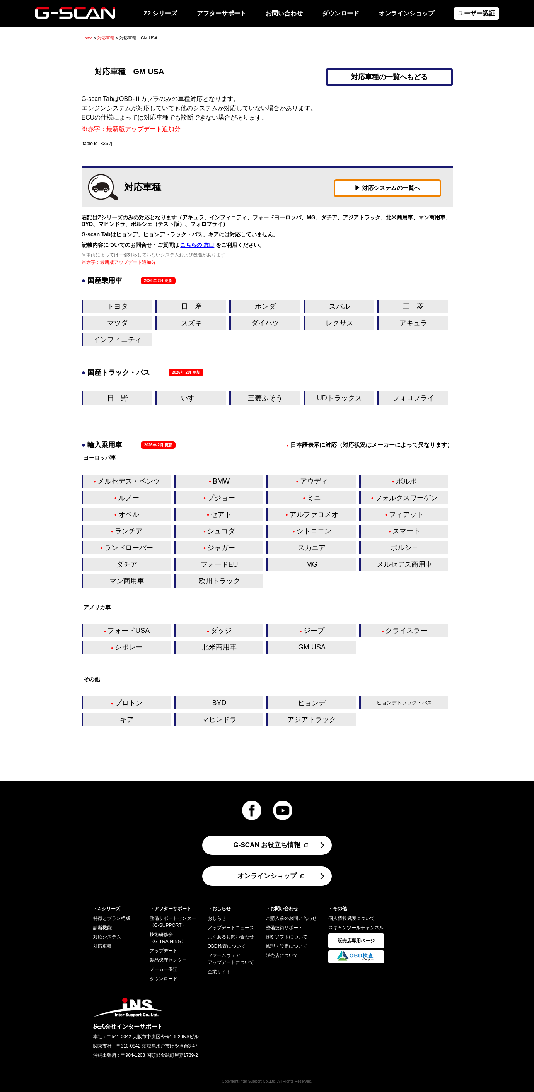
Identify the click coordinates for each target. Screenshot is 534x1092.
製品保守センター (168, 960)
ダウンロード (340, 13)
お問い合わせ (284, 13)
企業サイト (219, 971)
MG (311, 564)
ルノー (128, 498)
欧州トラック (219, 581)
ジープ (314, 630)
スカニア (312, 548)
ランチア (129, 531)
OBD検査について (227, 946)
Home (87, 38)
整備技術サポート (284, 927)
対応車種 (105, 38)
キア (127, 719)
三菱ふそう (265, 398)
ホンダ (265, 306)
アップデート (163, 951)
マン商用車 (126, 581)
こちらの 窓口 (197, 245)
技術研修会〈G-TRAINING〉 (168, 938)
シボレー (129, 647)
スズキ (191, 323)
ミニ (314, 498)
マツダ (117, 323)
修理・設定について (286, 946)
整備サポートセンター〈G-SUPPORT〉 (173, 922)
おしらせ (217, 918)
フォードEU (219, 564)
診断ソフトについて (286, 937)
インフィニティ (117, 339)
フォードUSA (128, 630)
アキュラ (413, 323)
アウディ (314, 481)
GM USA (312, 647)
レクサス (339, 323)
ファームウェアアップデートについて (231, 959)
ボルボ (406, 481)
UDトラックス (339, 398)
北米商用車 (219, 647)
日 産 (191, 306)
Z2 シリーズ (160, 13)
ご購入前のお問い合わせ (291, 918)
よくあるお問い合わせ (231, 937)
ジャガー (221, 548)
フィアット (406, 514)
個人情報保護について (351, 918)
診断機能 (102, 927)
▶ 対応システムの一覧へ (387, 188)
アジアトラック (311, 719)
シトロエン (314, 531)
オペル (128, 514)
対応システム (107, 937)
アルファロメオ (314, 514)
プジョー (221, 498)
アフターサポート (221, 13)
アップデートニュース (231, 927)
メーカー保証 (163, 969)
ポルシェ (404, 548)
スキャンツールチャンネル (356, 927)
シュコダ (221, 531)
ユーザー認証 (476, 13)
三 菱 (413, 306)
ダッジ (221, 630)
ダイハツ (265, 323)
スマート (406, 531)
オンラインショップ (406, 13)
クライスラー (406, 630)
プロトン (129, 703)
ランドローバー (128, 548)
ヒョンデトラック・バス (404, 703)
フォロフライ (413, 398)
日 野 (117, 398)
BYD (219, 703)
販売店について (282, 955)
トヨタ (117, 306)
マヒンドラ (219, 719)
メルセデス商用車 (404, 564)
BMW (221, 481)
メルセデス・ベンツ (128, 481)
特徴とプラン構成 (111, 918)
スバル (339, 306)
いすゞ (191, 398)
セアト (221, 514)
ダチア (126, 564)
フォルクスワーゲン (406, 498)
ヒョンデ (312, 703)
